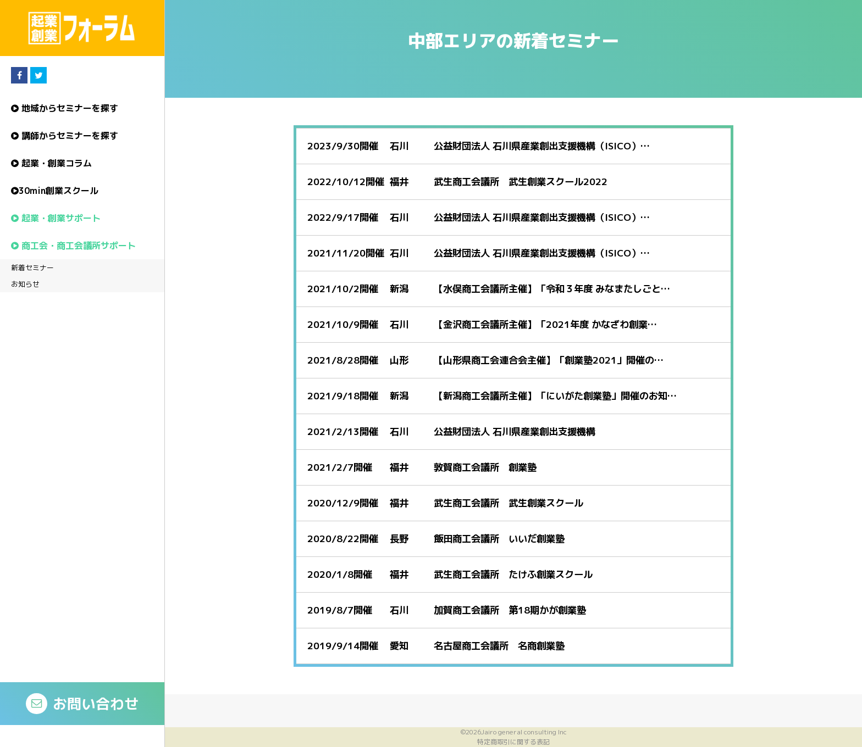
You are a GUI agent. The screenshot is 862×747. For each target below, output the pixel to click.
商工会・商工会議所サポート (73, 245)
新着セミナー (32, 267)
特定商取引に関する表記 (513, 741)
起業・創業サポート (56, 218)
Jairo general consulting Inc (524, 732)
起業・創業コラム (51, 163)
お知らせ (25, 284)
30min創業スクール (54, 191)
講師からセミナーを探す (64, 136)
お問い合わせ (82, 703)
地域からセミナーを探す (64, 108)
